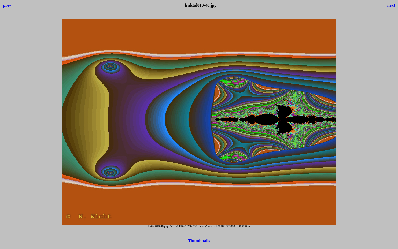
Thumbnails (199, 241)
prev (7, 5)
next (391, 5)
